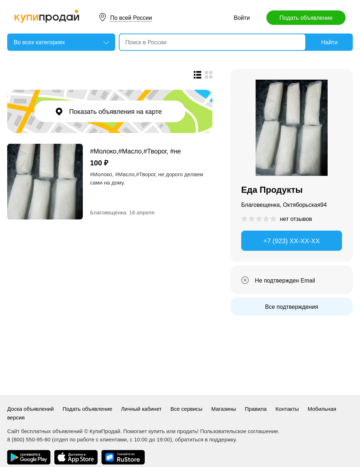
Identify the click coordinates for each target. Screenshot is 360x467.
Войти (242, 18)
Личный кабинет (141, 409)
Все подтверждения (291, 307)
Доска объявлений (30, 409)
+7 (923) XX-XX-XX (292, 241)
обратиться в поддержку (205, 439)
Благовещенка (108, 212)
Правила (256, 409)
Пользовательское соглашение (239, 431)
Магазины (223, 409)
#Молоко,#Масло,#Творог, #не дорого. (135, 151)
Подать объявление (305, 18)
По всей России (131, 18)
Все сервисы (187, 409)
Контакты (287, 409)
